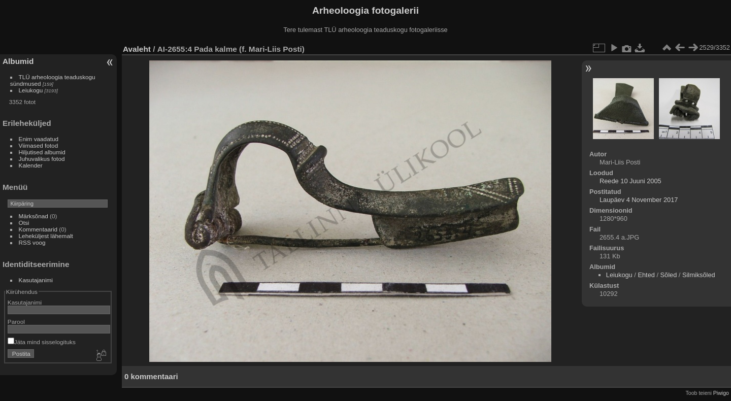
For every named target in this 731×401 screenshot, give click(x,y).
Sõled (668, 275)
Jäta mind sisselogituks (42, 342)
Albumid (18, 61)
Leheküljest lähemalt (46, 235)
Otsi (24, 222)
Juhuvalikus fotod (42, 158)
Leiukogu (31, 90)
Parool (16, 321)
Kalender (31, 165)
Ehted (646, 275)
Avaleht (137, 49)
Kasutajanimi (36, 280)
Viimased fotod (38, 145)
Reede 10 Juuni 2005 (630, 181)
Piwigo (721, 393)
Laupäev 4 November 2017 (639, 200)
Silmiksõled (698, 275)
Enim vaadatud (39, 139)
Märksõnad (33, 216)
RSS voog (32, 242)
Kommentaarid (38, 229)
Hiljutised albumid (42, 152)
